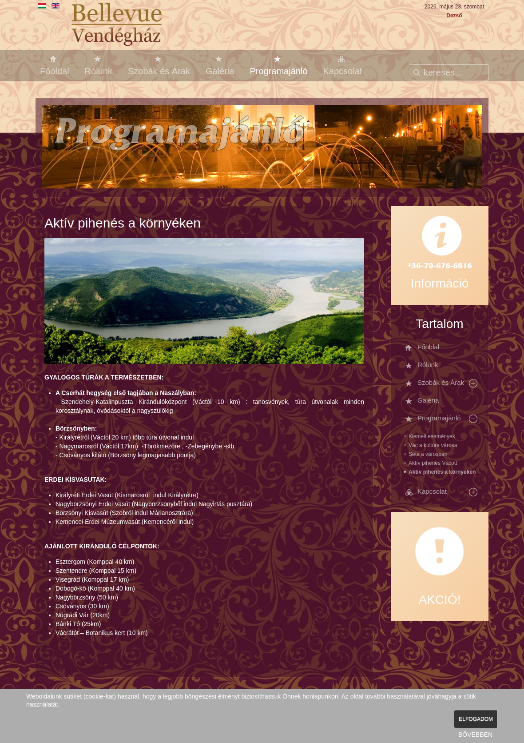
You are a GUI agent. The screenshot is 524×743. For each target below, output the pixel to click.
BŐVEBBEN (475, 734)
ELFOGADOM (476, 719)
